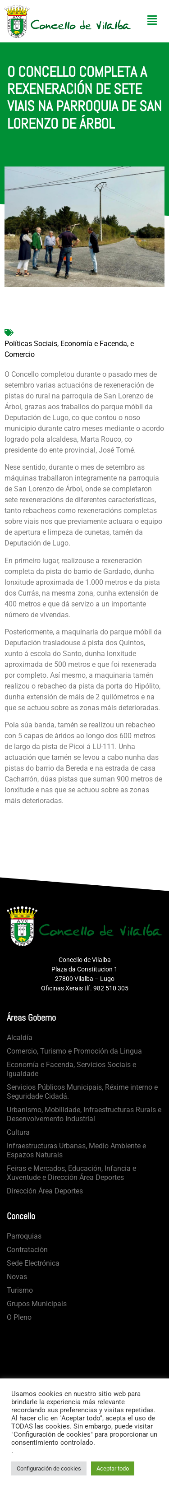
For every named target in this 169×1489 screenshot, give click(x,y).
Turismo (20, 1290)
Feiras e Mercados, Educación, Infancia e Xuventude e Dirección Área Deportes (71, 1173)
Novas (17, 1276)
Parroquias (24, 1236)
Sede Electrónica (33, 1263)
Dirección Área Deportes (45, 1191)
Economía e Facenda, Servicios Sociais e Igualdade (71, 1069)
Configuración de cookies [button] (49, 1468)
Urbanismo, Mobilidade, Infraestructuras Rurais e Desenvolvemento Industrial (84, 1114)
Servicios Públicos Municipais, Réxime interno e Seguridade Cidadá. (82, 1092)
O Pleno (19, 1317)
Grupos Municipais (37, 1303)
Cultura (18, 1132)
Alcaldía (19, 1037)
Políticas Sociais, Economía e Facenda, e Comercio (69, 349)
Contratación (27, 1249)
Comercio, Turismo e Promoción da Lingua (74, 1051)
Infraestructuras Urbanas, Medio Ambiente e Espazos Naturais (76, 1150)
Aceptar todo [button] (112, 1468)
